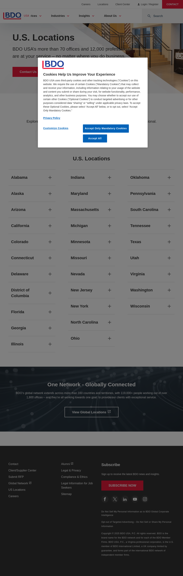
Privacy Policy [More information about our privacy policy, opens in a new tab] (51, 118)
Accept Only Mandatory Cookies (106, 128)
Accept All (95, 138)
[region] (93, 102)
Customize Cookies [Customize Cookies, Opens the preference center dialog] (55, 128)
